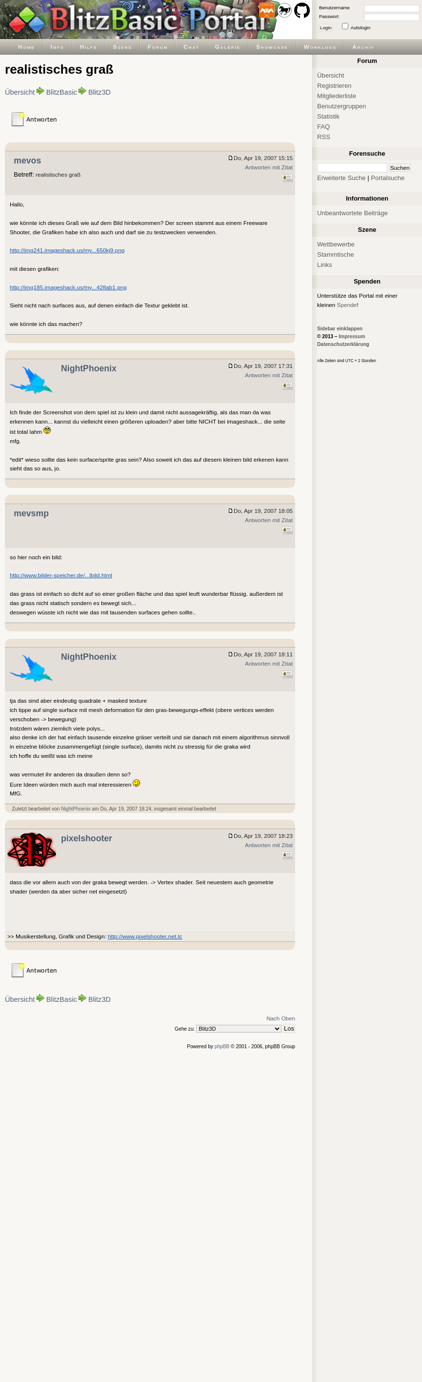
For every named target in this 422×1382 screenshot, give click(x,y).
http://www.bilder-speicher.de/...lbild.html (61, 575)
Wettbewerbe (336, 244)
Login (326, 27)
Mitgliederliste (336, 96)
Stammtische (335, 254)
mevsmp (31, 513)
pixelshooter (86, 838)
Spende (347, 305)
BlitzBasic (61, 92)
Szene (122, 46)
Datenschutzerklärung (343, 344)
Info (57, 46)
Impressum (352, 336)
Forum (158, 46)
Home (26, 46)
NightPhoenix (89, 368)
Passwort (329, 16)
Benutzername (334, 7)
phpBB (222, 1046)
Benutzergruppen (341, 106)
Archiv (363, 46)
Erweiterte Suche (341, 178)
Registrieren (334, 85)
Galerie (228, 46)
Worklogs (320, 46)
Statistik (328, 116)
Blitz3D (99, 92)
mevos (27, 160)
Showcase (272, 46)
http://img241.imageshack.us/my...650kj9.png (67, 250)
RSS (323, 137)
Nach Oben (280, 1018)
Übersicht (20, 92)
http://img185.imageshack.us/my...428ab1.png (68, 287)
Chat (191, 46)
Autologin (360, 27)
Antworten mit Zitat (269, 167)
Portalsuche (387, 178)
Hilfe (89, 46)
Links (324, 264)
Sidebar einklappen (339, 328)
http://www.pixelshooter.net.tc (145, 936)
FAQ (323, 126)
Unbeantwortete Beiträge (352, 213)
